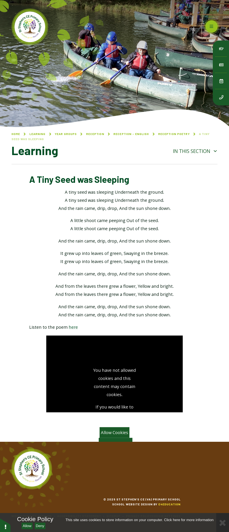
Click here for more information (188, 520)
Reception (95, 134)
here (73, 327)
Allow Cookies (114, 432)
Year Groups (66, 134)
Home (16, 134)
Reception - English (131, 134)
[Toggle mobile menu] (211, 26)
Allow (27, 526)
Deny (40, 526)
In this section (195, 151)
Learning (37, 134)
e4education (169, 504)
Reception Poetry (174, 134)
